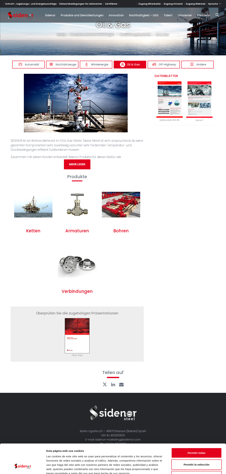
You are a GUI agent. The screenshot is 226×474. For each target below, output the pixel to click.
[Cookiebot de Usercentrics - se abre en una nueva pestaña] (22, 467)
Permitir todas (197, 427)
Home (61, 34)
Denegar (196, 450)
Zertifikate (111, 3)
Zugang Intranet (173, 3)
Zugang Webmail (195, 3)
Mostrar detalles (191, 467)
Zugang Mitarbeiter (149, 3)
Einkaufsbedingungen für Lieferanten (80, 3)
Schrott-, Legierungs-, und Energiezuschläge (30, 3)
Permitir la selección (196, 439)
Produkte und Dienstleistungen (92, 34)
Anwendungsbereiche (135, 34)
